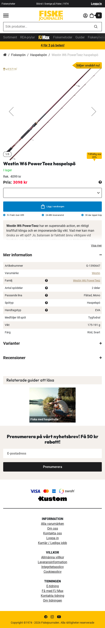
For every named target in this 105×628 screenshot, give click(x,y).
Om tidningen (52, 600)
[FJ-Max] (44, 37)
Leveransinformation (52, 562)
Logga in (96, 3)
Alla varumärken (52, 524)
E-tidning (52, 586)
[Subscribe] (52, 467)
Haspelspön (38, 55)
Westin (96, 273)
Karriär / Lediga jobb (52, 543)
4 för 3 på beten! (52, 45)
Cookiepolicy (53, 572)
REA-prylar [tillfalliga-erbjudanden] (27, 37)
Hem (5, 55)
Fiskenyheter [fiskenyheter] (8, 3)
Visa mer (96, 245)
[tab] (52, 255)
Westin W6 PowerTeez (86, 280)
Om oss (52, 528)
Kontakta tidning (52, 596)
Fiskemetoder (62, 37)
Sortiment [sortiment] (10, 37)
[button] (11, 111)
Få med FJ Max (52, 591)
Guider (80, 37)
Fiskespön (18, 55)
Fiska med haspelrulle (44, 419)
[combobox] (46, 26)
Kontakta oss (52, 533)
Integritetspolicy (52, 567)
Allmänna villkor (52, 557)
